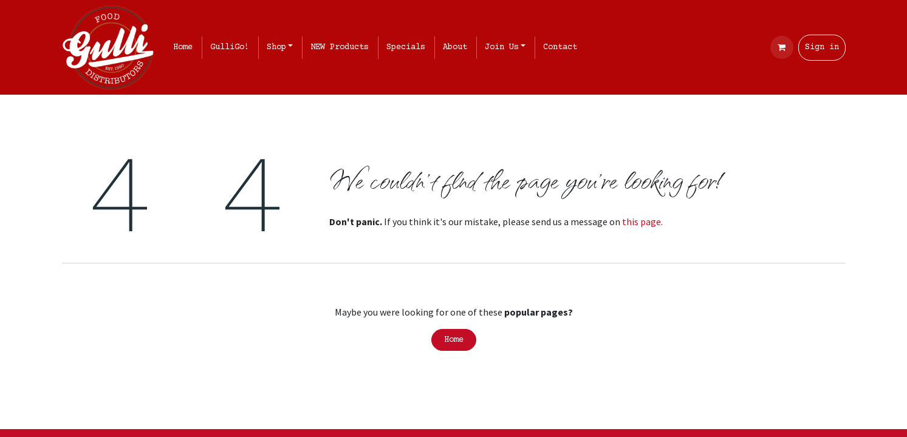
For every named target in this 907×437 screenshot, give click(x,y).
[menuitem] (185, 47)
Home (454, 340)
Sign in (822, 47)
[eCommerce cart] (781, 47)
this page (641, 221)
